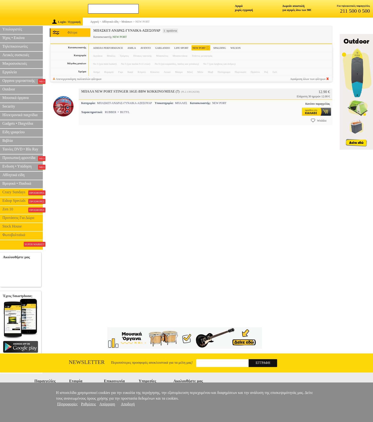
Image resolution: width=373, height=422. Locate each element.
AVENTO (145, 47)
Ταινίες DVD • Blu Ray (20, 149)
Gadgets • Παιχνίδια (17, 123)
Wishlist (319, 120)
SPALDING (219, 47)
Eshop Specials (22, 201)
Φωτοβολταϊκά (13, 235)
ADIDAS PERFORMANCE (108, 47)
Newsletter (87, 362)
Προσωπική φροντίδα (22, 158)
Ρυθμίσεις (88, 404)
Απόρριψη (107, 404)
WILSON (236, 47)
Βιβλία (7, 141)
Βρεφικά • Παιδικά (16, 183)
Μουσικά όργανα (15, 98)
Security (8, 106)
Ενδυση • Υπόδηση (22, 166)
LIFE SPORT (181, 47)
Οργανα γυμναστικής (22, 81)
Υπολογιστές (12, 29)
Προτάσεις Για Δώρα (18, 218)
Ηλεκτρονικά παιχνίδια (20, 115)
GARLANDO (162, 47)
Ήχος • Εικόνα (13, 38)
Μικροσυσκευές (14, 63)
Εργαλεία (9, 72)
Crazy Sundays (22, 192)
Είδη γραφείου (13, 132)
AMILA (131, 47)
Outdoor (8, 89)
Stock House (12, 226)
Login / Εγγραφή (66, 22)
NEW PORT (200, 48)
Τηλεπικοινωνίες (15, 46)
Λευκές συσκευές (15, 55)
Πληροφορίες (67, 404)
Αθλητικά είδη (13, 175)
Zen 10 (22, 209)
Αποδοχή (128, 404)
